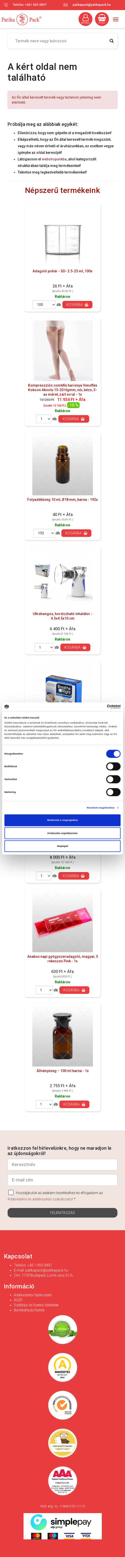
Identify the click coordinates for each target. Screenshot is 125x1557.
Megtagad (62, 846)
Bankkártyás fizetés (29, 1310)
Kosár (102, 19)
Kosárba (77, 305)
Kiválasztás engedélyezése (62, 833)
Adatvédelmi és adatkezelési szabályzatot (40, 1199)
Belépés (85, 19)
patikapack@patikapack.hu (92, 5)
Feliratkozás (62, 1213)
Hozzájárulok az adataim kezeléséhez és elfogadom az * (55, 1195)
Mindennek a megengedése (62, 820)
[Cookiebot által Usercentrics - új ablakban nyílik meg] (99, 707)
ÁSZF (18, 1300)
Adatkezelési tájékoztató (33, 1295)
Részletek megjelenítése (101, 807)
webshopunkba (54, 159)
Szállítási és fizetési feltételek (36, 1305)
